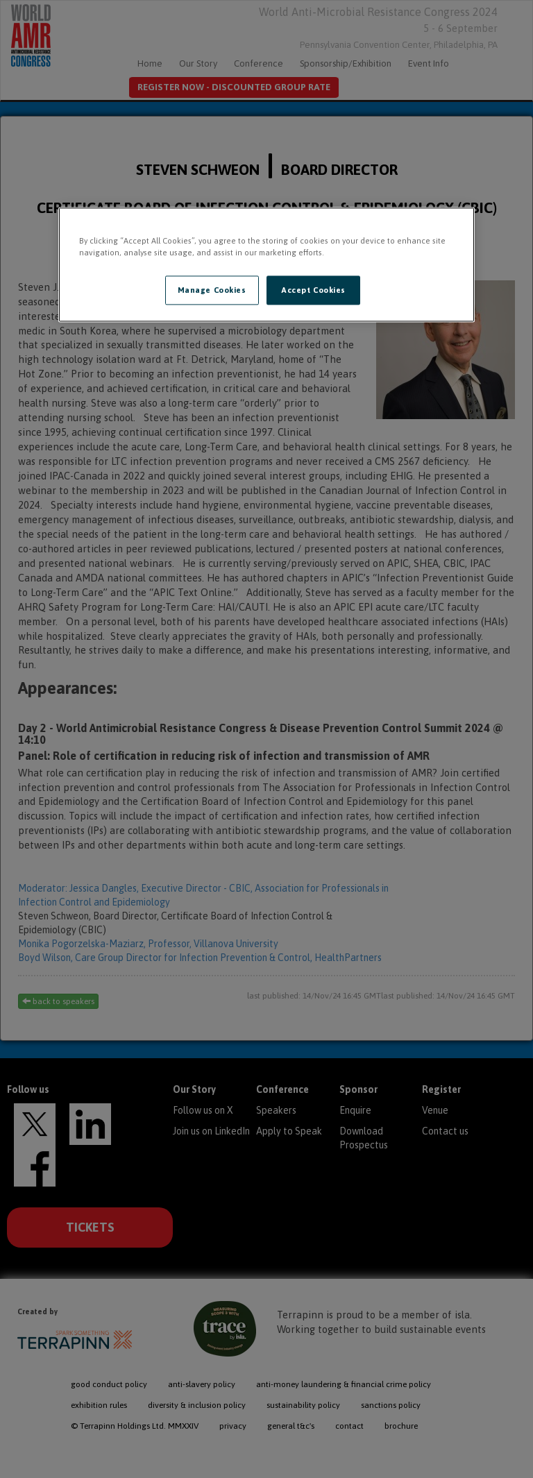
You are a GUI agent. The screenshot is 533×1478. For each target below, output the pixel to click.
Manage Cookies (212, 289)
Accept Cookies (313, 289)
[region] (266, 264)
